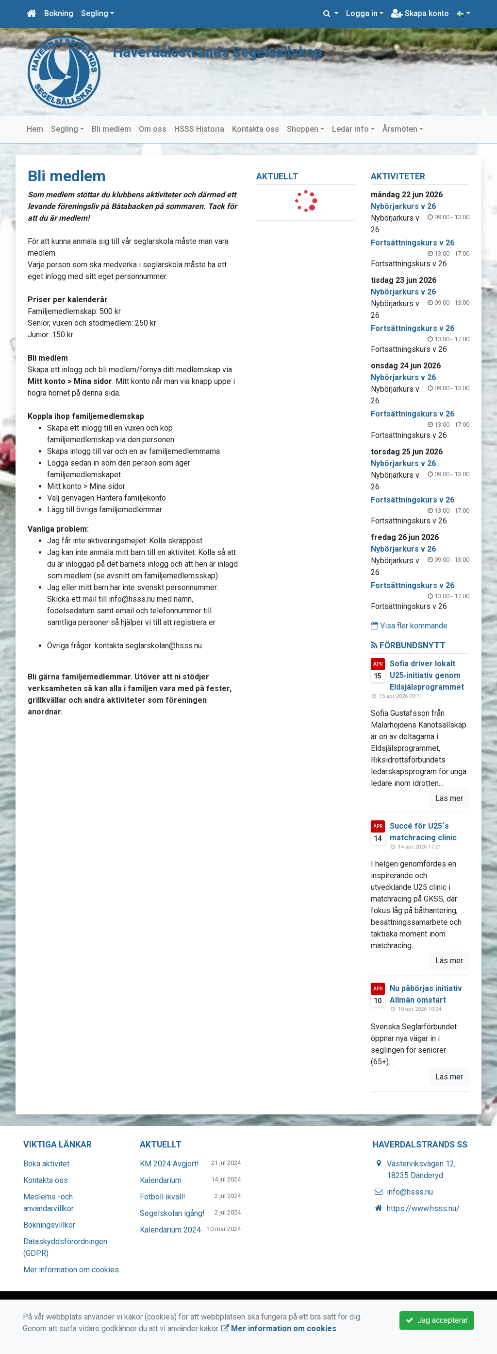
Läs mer (449, 798)
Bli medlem (111, 129)
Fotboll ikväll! (162, 1196)
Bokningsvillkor (49, 1225)
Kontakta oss (255, 129)
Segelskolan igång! (172, 1213)
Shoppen (302, 129)
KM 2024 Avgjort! (169, 1163)
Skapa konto (420, 13)
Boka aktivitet (46, 1163)
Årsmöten (399, 129)
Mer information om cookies (71, 1269)
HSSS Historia (199, 129)
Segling (94, 13)
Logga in (362, 13)
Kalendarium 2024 (170, 1229)
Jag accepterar (437, 1320)
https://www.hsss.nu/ (423, 1208)
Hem (35, 129)
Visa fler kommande (409, 625)
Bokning (58, 13)
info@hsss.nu (410, 1192)
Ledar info (350, 129)
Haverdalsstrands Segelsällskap (222, 52)
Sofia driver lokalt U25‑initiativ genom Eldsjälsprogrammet (427, 675)
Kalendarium (161, 1180)
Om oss (152, 129)
